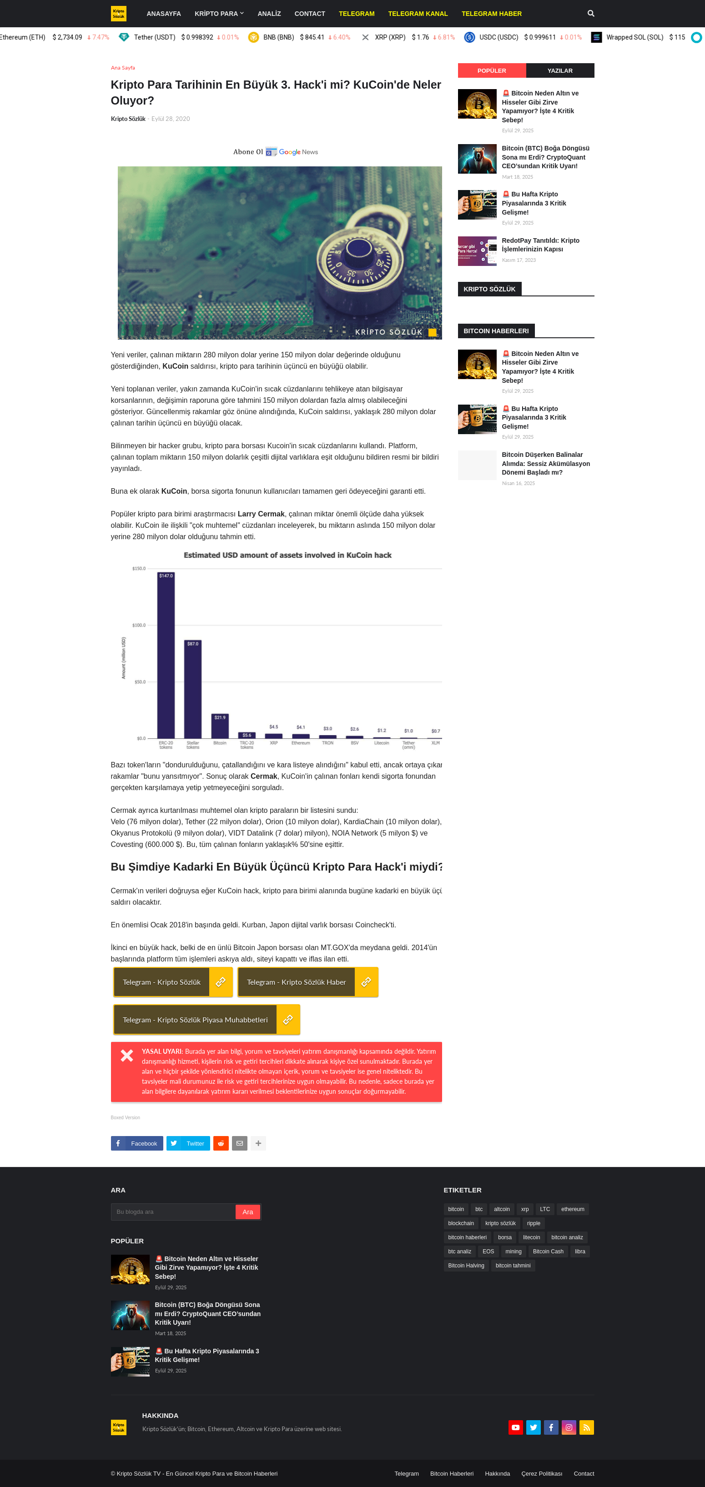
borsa (505, 1237)
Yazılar (560, 70)
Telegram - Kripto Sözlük (162, 981)
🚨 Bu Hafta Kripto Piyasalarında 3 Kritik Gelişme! (534, 202)
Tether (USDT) (188, 37)
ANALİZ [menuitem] (269, 13)
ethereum (572, 1209)
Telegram (407, 1473)
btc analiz (460, 1251)
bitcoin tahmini (513, 1265)
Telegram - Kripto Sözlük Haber (296, 981)
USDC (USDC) (532, 37)
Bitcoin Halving (466, 1265)
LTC (545, 1209)
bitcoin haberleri (467, 1237)
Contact (584, 1473)
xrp (525, 1209)
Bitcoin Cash (548, 1251)
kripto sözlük (500, 1223)
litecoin (531, 1237)
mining (514, 1251)
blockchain (461, 1223)
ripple (533, 1223)
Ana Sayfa (123, 67)
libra (580, 1251)
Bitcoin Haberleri (451, 1473)
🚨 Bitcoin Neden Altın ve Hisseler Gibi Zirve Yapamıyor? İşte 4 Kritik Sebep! (540, 107)
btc (479, 1209)
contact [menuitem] (310, 13)
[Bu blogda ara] (174, 1212)
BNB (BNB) (308, 37)
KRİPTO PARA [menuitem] (216, 13)
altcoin (502, 1209)
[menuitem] (357, 13)
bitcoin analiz (567, 1237)
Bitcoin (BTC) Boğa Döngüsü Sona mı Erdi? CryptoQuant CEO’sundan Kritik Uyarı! (546, 157)
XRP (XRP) (416, 37)
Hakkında (497, 1473)
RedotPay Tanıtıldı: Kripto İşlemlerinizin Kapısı (541, 245)
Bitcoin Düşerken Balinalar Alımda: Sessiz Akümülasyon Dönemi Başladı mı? (546, 463)
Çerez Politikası (541, 1473)
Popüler (492, 70)
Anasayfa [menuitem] (164, 13)
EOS (488, 1251)
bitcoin (456, 1209)
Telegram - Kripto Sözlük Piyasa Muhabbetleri (195, 1019)
